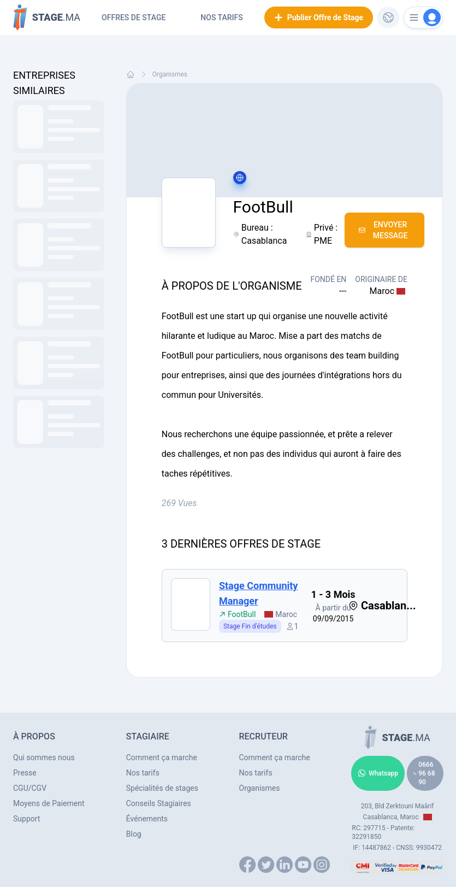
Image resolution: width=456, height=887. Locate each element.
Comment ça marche (161, 757)
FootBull (237, 614)
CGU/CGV (29, 788)
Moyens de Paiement (49, 803)
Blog (133, 834)
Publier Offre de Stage (318, 17)
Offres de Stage (133, 17)
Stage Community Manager (258, 593)
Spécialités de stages (162, 788)
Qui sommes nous (44, 757)
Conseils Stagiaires (158, 803)
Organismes (169, 74)
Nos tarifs (221, 17)
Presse (25, 772)
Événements (147, 818)
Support (26, 818)
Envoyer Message (383, 230)
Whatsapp (378, 773)
